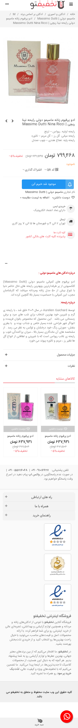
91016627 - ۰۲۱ (40, 470)
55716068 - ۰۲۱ (18, 470)
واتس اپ (34, 474)
